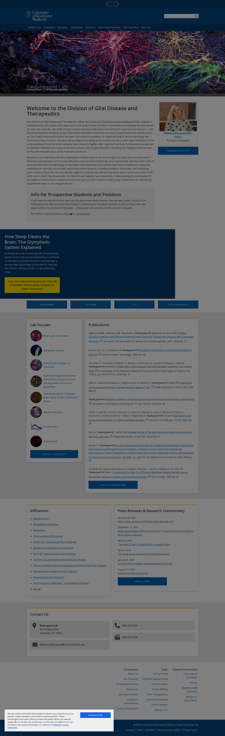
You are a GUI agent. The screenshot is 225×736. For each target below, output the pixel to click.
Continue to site (95, 715)
